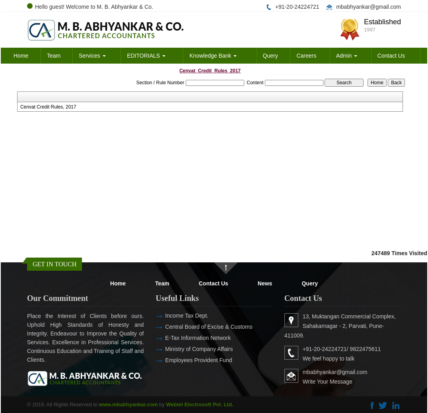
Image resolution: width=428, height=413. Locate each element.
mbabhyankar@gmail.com (368, 7)
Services (92, 55)
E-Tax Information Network (186, 338)
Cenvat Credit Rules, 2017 (48, 107)
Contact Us (391, 55)
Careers (306, 55)
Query (270, 55)
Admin (347, 55)
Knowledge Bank (213, 55)
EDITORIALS (146, 55)
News (265, 283)
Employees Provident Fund (187, 360)
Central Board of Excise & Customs (197, 327)
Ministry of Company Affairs (187, 349)
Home (21, 55)
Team (53, 55)
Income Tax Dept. (175, 315)
